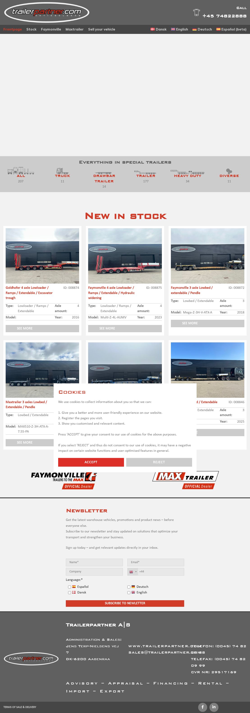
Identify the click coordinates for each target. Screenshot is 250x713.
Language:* (74, 580)
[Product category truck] (62, 176)
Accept (91, 462)
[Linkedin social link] (213, 707)
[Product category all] (20, 176)
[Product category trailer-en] (145, 176)
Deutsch (139, 587)
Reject (159, 462)
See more (24, 328)
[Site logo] (46, 12)
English (139, 592)
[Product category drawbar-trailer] (104, 179)
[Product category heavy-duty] (187, 176)
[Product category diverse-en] (229, 176)
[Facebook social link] (202, 707)
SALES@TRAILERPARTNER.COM (164, 652)
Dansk (79, 592)
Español (80, 587)
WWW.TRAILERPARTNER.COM (165, 646)
